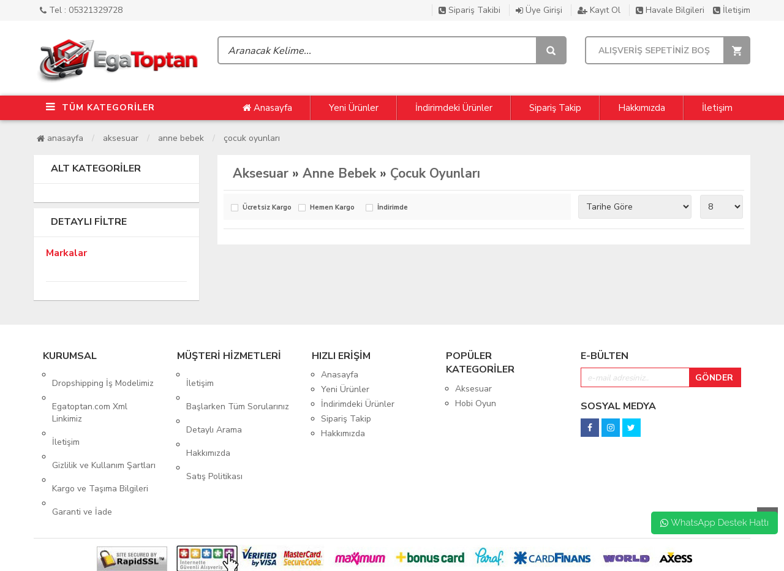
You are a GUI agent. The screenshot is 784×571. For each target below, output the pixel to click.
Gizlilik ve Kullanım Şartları (104, 431)
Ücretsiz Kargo (267, 208)
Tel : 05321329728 (81, 10)
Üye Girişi (539, 10)
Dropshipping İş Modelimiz (103, 374)
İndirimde (392, 208)
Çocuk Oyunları (252, 138)
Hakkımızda (641, 108)
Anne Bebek (181, 138)
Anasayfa (267, 108)
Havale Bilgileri (670, 10)
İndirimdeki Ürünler (453, 108)
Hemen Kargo (332, 208)
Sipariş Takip (555, 108)
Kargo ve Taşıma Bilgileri (100, 446)
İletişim (731, 10)
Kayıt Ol (599, 10)
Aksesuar (120, 138)
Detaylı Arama (214, 404)
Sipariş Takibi (469, 10)
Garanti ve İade (82, 460)
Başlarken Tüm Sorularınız (237, 389)
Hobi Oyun (475, 403)
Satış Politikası (214, 433)
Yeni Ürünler (354, 108)
